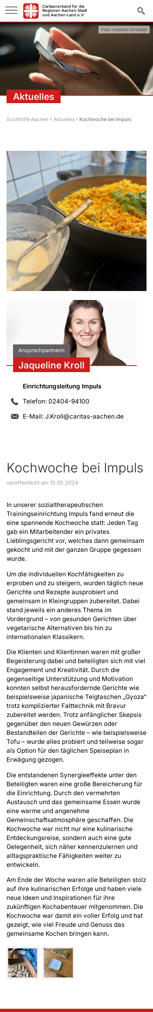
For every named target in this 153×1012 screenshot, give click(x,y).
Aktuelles (63, 119)
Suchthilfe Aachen (27, 119)
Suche (141, 10)
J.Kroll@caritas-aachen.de (84, 416)
